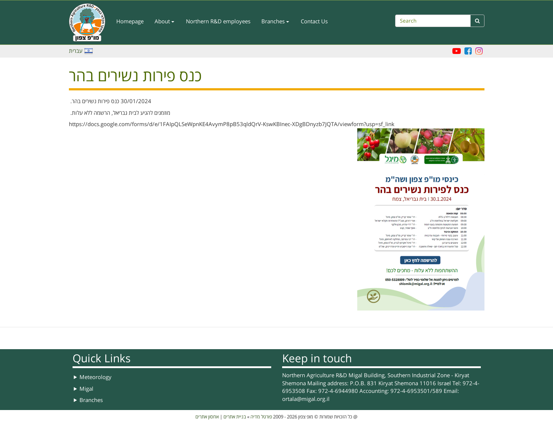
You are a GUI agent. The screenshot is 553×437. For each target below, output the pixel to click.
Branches (275, 21)
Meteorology (95, 377)
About (164, 21)
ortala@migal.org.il (306, 399)
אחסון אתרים (207, 417)
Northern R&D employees (218, 21)
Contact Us (314, 21)
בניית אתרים (234, 417)
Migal (86, 389)
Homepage (130, 21)
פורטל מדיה (261, 417)
